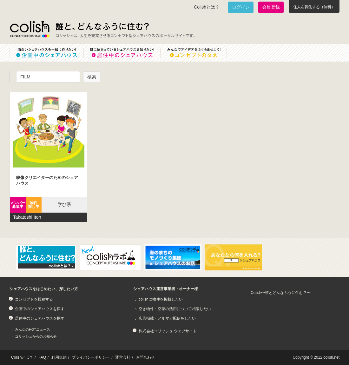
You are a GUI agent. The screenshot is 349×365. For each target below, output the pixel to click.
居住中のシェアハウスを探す (39, 318)
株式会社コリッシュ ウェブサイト (168, 331)
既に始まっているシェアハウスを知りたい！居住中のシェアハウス (121, 53)
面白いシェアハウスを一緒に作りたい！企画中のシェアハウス (46, 53)
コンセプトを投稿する (34, 299)
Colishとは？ (207, 7)
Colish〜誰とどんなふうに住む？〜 (281, 292)
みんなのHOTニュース (32, 329)
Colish (29, 29)
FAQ (42, 357)
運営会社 (122, 357)
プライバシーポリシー (91, 357)
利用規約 (59, 357)
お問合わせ (145, 357)
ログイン (241, 7)
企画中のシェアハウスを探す (39, 309)
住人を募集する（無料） (314, 7)
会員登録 (271, 7)
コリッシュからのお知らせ (36, 336)
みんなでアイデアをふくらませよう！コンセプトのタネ (198, 53)
